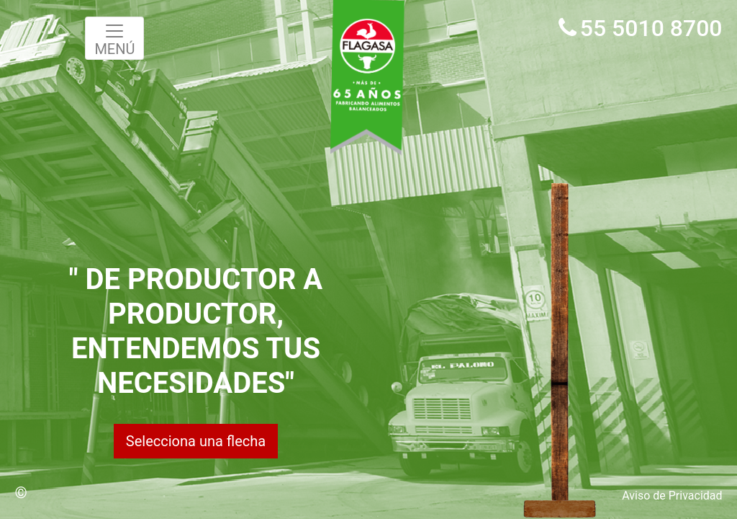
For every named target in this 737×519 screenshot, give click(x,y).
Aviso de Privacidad (672, 495)
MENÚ (114, 39)
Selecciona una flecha (196, 441)
